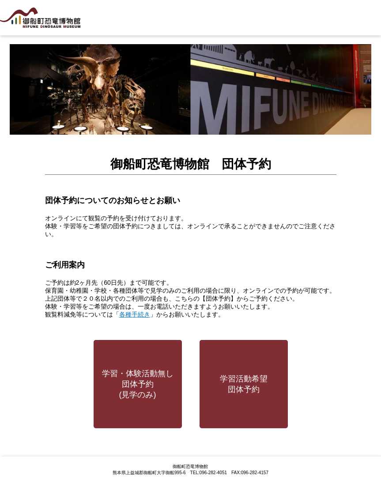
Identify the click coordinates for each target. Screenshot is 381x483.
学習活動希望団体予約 (244, 384)
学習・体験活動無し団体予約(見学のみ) (138, 384)
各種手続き (134, 314)
